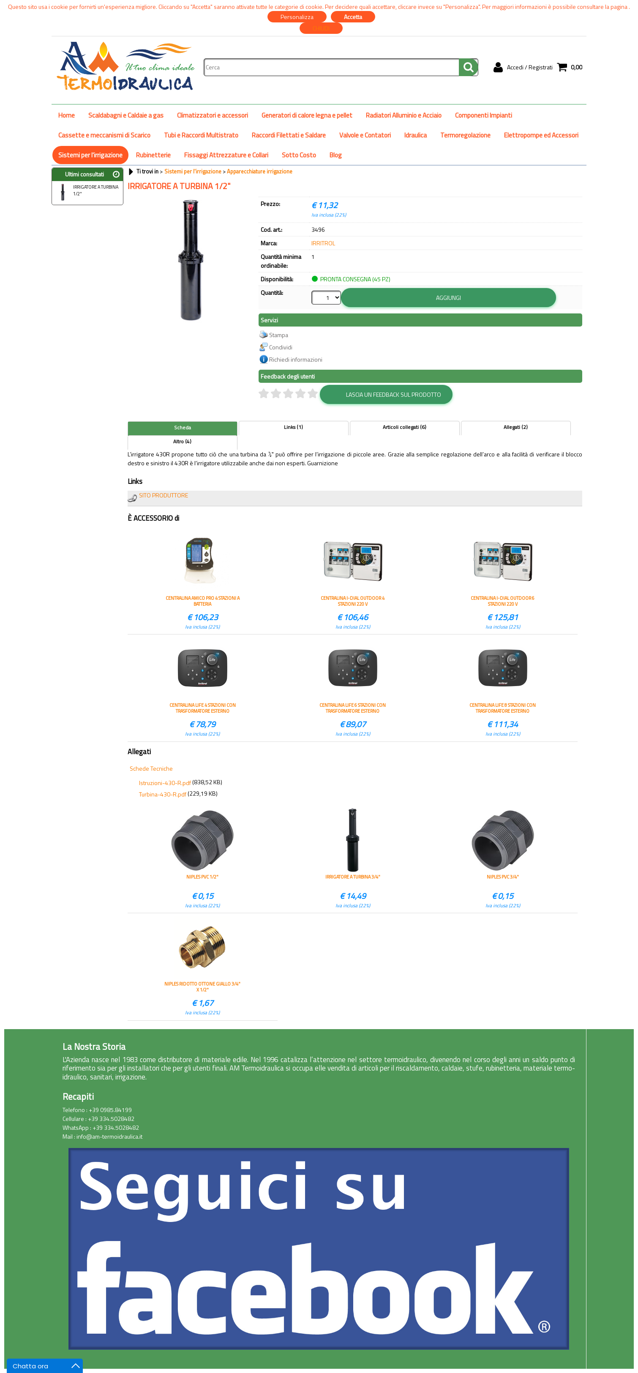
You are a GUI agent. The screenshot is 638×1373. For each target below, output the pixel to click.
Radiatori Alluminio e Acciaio (404, 115)
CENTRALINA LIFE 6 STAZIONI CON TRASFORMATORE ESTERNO (352, 708)
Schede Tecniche (151, 768)
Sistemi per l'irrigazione (90, 155)
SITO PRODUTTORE (163, 495)
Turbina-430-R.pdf (162, 794)
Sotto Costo (299, 155)
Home (66, 115)
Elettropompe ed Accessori (541, 135)
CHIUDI (321, 28)
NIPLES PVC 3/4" (503, 877)
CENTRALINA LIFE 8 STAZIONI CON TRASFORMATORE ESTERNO (502, 708)
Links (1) (293, 427)
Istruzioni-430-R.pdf (165, 782)
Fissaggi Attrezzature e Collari (226, 155)
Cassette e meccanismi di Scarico (104, 135)
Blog (336, 155)
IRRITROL (323, 243)
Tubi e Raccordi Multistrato (201, 135)
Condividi (280, 347)
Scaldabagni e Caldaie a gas (126, 115)
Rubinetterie (153, 155)
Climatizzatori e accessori (212, 115)
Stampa (278, 334)
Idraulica (415, 135)
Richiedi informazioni (295, 359)
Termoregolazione (465, 135)
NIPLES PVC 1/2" (202, 877)
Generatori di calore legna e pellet (307, 115)
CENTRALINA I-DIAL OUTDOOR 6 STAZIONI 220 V (502, 601)
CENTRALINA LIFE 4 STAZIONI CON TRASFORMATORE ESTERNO (202, 708)
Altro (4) (182, 441)
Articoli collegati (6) (404, 427)
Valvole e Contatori (365, 135)
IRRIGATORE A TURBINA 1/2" (86, 191)
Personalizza (297, 16)
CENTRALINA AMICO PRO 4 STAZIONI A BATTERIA (203, 601)
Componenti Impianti (483, 115)
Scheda (182, 427)
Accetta (353, 16)
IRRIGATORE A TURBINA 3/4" (352, 877)
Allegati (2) (516, 427)
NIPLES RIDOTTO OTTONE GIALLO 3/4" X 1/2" (202, 987)
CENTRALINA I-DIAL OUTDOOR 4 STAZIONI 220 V (352, 601)
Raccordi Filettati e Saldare (289, 135)
